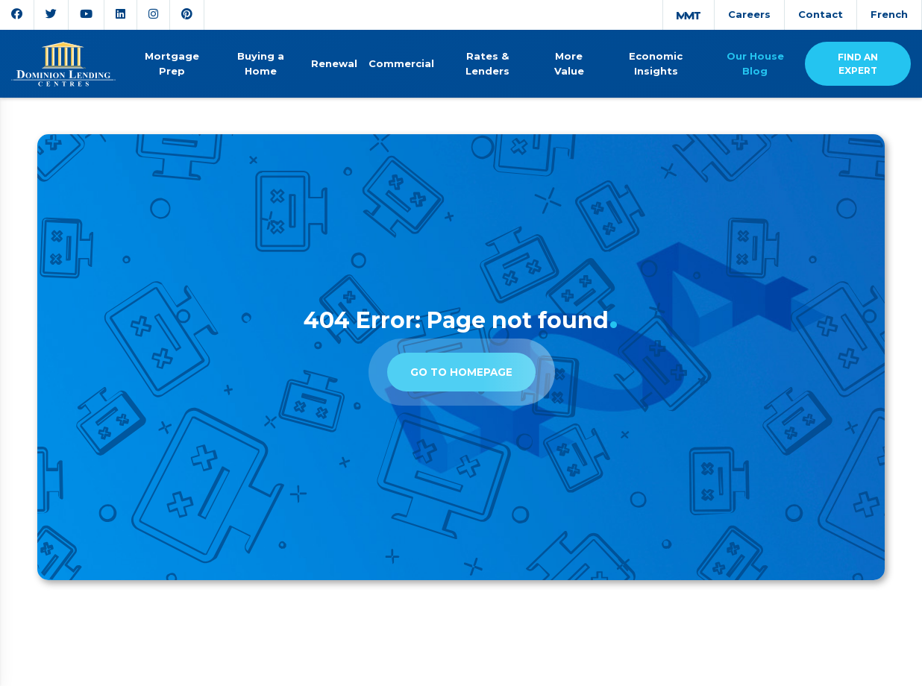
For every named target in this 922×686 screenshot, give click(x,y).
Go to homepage (461, 372)
